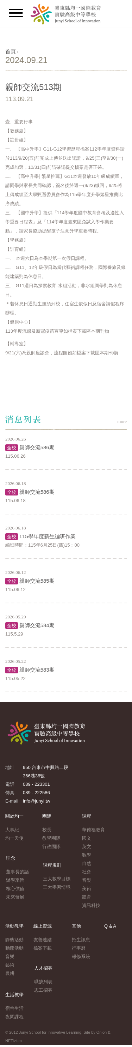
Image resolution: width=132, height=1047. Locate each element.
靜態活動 (14, 939)
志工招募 (43, 990)
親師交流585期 (37, 581)
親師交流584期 (37, 625)
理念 (10, 858)
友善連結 (42, 939)
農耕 (9, 973)
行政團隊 (51, 846)
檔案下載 (42, 948)
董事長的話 (17, 871)
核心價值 (15, 888)
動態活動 (14, 948)
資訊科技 (91, 905)
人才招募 (43, 968)
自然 (86, 863)
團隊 (46, 816)
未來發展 (15, 897)
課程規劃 (52, 865)
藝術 (9, 965)
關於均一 (14, 816)
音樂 (86, 880)
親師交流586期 (37, 447)
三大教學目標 (56, 878)
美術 (86, 888)
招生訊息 (81, 939)
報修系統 (81, 956)
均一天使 (14, 838)
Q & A (110, 926)
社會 (86, 871)
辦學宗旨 (15, 880)
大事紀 (12, 829)
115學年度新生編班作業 (47, 536)
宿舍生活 (14, 1008)
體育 (86, 897)
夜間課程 (14, 1016)
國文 (86, 838)
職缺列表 (43, 981)
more (122, 421)
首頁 (10, 51)
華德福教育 (93, 829)
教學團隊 (51, 838)
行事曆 (79, 948)
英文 (86, 846)
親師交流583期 (37, 670)
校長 (46, 829)
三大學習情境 (56, 887)
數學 (86, 855)
